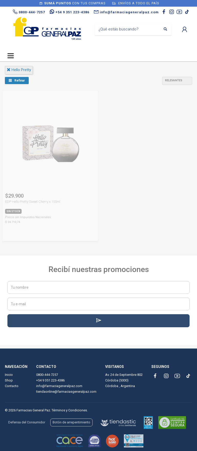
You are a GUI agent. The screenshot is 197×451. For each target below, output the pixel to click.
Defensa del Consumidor (26, 422)
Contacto (11, 386)
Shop (9, 380)
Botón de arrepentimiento (71, 422)
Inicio (9, 375)
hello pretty (19, 69)
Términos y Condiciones (69, 410)
